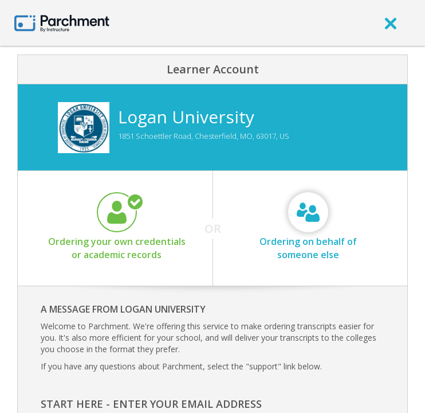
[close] (390, 23)
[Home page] (61, 22)
